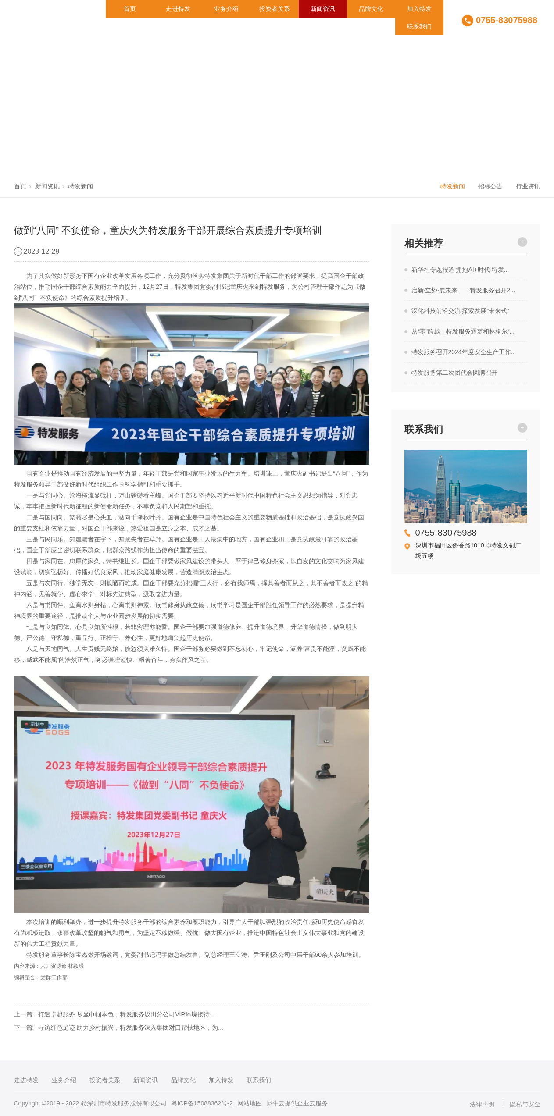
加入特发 (419, 8)
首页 (130, 8)
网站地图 (249, 1103)
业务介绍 (226, 8)
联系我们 (419, 26)
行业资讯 (528, 186)
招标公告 (490, 186)
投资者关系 (274, 8)
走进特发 (178, 8)
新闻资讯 (323, 8)
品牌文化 (371, 8)
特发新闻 (80, 186)
